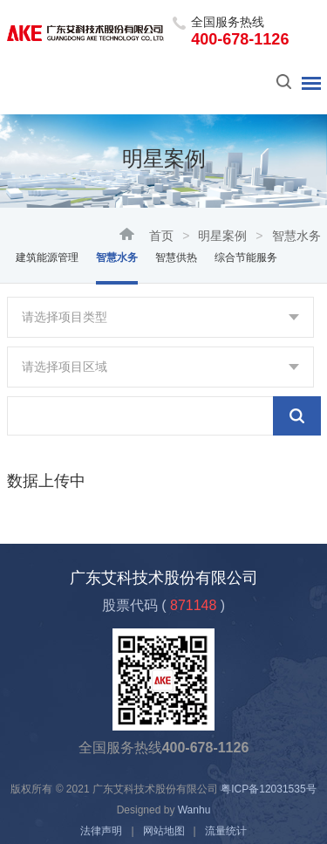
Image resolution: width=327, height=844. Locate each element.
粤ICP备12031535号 (268, 789)
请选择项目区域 (64, 367)
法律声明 (101, 831)
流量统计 (226, 831)
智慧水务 (117, 257)
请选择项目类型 (64, 317)
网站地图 (164, 831)
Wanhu (194, 810)
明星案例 (222, 236)
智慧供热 (176, 257)
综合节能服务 (246, 257)
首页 (161, 236)
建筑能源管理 (47, 257)
